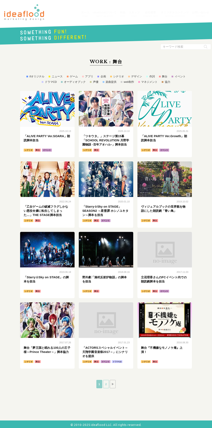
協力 (167, 81)
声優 (95, 81)
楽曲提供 (111, 81)
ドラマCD (51, 81)
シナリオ (118, 76)
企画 (103, 76)
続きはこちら (47, 124)
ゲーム (74, 76)
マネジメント (149, 81)
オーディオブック (75, 81)
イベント (180, 76)
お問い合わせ (200, 14)
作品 (122, 14)
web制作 (129, 81)
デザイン (136, 76)
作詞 (152, 76)
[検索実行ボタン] (205, 47)
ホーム (85, 14)
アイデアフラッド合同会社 (24, 12)
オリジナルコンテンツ (175, 14)
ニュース (57, 76)
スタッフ (134, 14)
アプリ (89, 76)
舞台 (164, 76)
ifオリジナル (37, 76)
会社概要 (150, 14)
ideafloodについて (104, 14)
